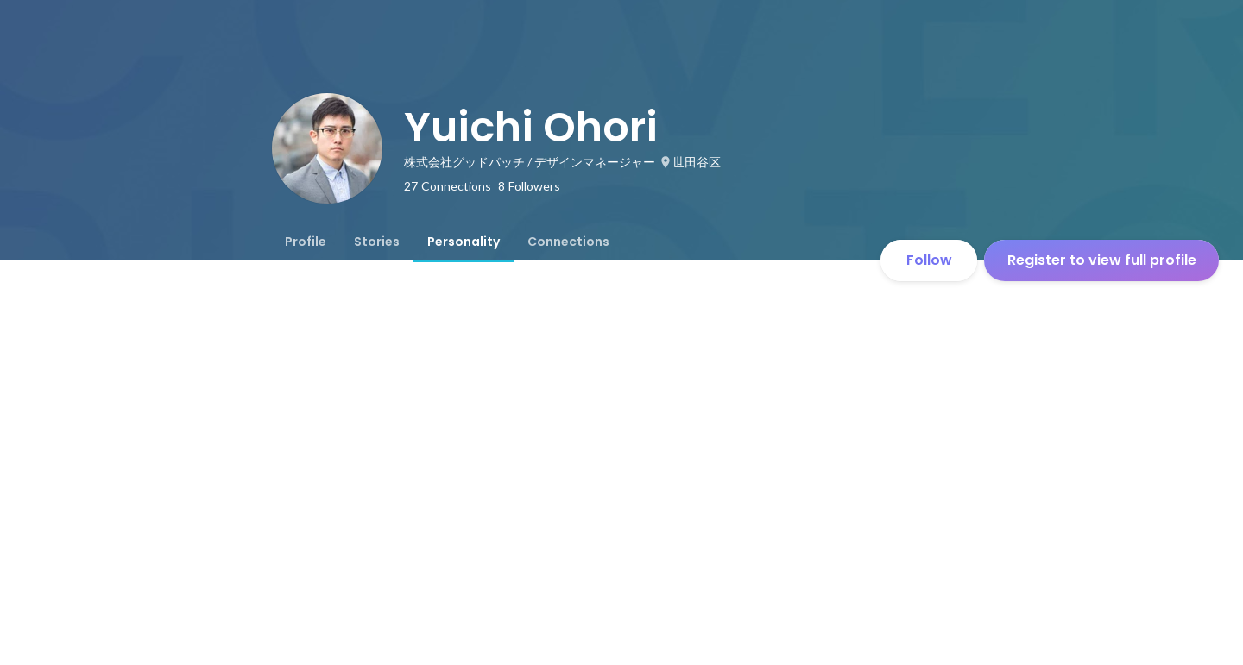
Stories (377, 241)
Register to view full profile (1101, 260)
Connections (568, 241)
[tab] (305, 241)
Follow (929, 260)
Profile (305, 241)
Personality (463, 241)
